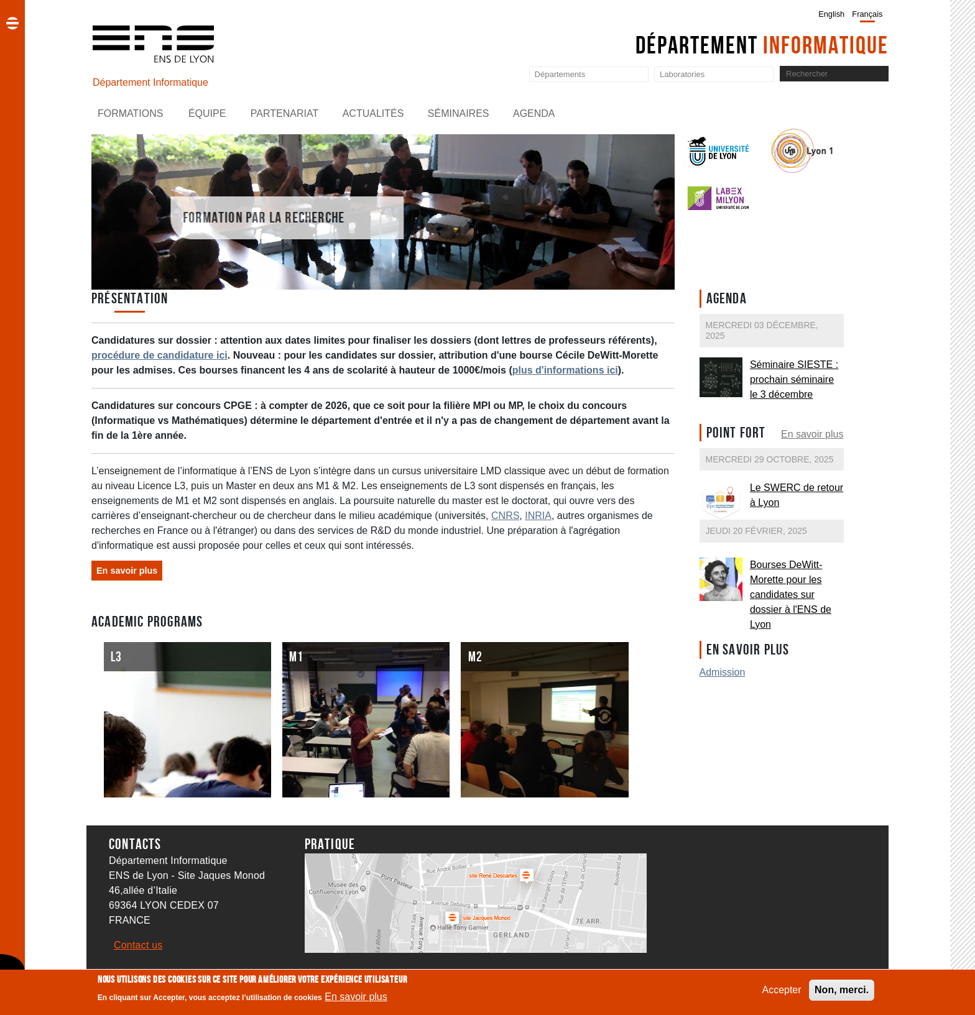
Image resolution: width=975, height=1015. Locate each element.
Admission (723, 672)
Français (867, 14)
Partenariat (284, 113)
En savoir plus (812, 434)
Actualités (373, 113)
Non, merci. (842, 991)
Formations (130, 113)
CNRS (505, 515)
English (831, 14)
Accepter (781, 991)
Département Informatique (150, 82)
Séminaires (458, 113)
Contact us (138, 945)
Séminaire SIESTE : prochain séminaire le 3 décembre (794, 379)
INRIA (538, 515)
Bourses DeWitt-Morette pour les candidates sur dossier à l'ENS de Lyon (790, 594)
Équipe (207, 113)
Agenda (534, 113)
